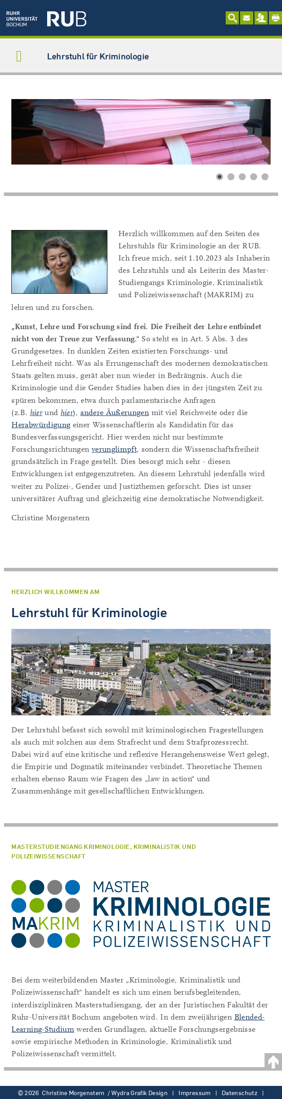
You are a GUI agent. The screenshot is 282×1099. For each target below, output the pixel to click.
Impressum (194, 1093)
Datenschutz (240, 1093)
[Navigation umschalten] (19, 57)
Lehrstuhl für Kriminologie (98, 56)
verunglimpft (114, 449)
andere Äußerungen (114, 412)
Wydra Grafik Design (139, 1093)
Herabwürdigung (40, 424)
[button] (219, 176)
